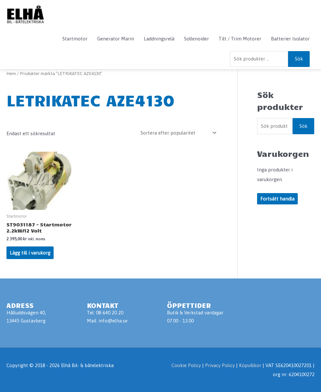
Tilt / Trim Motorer (240, 38)
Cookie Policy (186, 365)
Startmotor (75, 38)
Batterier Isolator (290, 38)
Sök (299, 58)
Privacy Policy (220, 365)
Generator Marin (115, 38)
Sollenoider (196, 38)
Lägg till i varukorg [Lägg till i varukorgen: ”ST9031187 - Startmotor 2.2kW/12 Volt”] (30, 253)
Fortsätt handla (277, 198)
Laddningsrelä (159, 38)
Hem (11, 73)
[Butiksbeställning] (177, 132)
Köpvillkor (250, 365)
